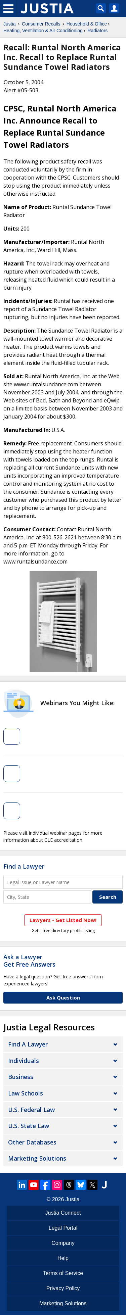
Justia (9, 24)
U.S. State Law (28, 1126)
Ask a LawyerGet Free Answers (29, 960)
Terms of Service (63, 1273)
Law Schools (25, 1093)
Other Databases (32, 1142)
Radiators (97, 30)
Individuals (23, 1061)
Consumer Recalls (41, 24)
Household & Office (87, 24)
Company (62, 1243)
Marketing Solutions (37, 1158)
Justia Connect (63, 1213)
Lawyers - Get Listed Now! (63, 920)
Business (20, 1077)
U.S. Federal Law (31, 1110)
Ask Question (63, 997)
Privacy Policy (63, 1288)
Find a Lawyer (23, 866)
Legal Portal (63, 1228)
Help (63, 1258)
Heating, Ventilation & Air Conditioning (43, 30)
